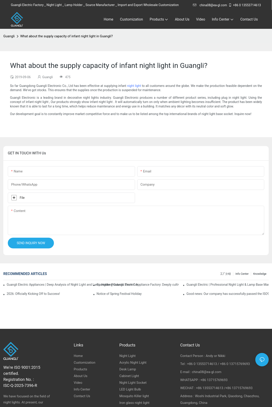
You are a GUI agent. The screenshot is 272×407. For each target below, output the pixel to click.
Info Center (242, 273)
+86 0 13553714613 (244, 5)
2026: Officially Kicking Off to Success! (33, 294)
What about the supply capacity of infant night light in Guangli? (66, 36)
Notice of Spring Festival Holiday (119, 294)
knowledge (259, 273)
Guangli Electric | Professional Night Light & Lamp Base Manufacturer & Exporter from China (227, 284)
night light (134, 86)
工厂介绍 (225, 273)
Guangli (9, 36)
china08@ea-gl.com (210, 5)
